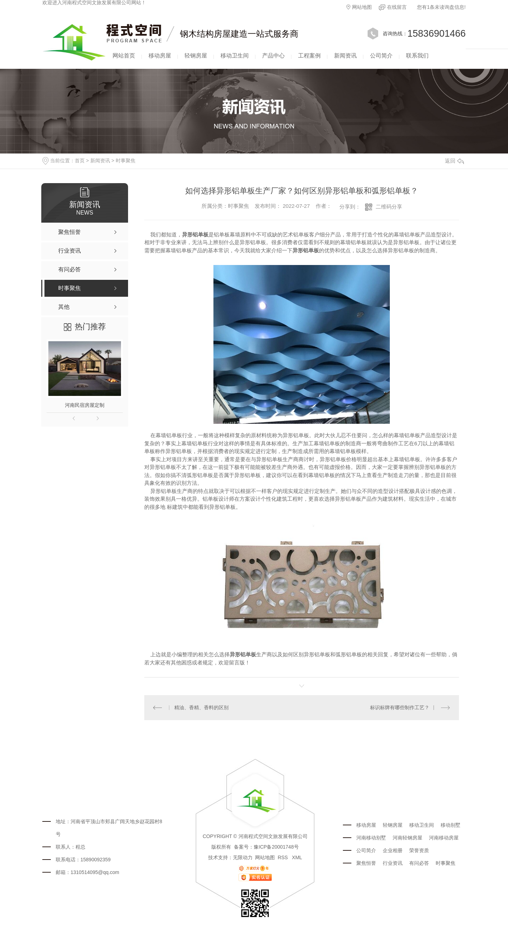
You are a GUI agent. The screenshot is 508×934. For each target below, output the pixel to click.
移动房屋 (160, 56)
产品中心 (273, 56)
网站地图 (359, 7)
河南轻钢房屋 (407, 837)
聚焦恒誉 (366, 863)
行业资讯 (393, 863)
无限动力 (243, 857)
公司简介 (381, 56)
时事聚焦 (125, 160)
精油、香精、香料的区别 (201, 707)
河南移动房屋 (444, 837)
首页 (80, 160)
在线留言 (393, 7)
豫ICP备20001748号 (276, 847)
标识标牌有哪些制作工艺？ (399, 707)
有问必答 (419, 863)
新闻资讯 (345, 56)
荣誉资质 (419, 850)
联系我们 (417, 56)
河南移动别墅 (371, 837)
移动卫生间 (234, 56)
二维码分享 (389, 207)
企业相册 (393, 850)
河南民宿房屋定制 (84, 405)
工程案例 (309, 56)
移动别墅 (450, 825)
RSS (283, 857)
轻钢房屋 (196, 56)
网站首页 (124, 56)
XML (297, 857)
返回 (454, 161)
